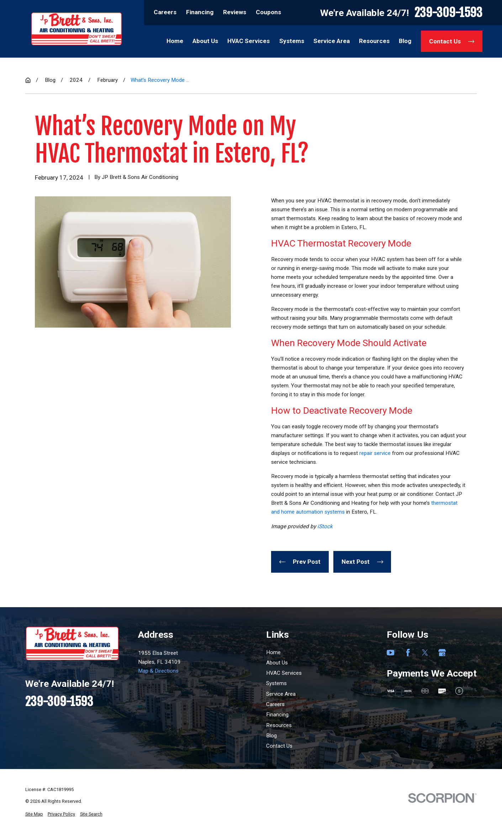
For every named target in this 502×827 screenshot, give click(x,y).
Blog (271, 735)
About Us (277, 662)
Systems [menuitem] (291, 40)
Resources (279, 725)
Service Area (281, 694)
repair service (375, 453)
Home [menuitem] (175, 40)
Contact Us (451, 41)
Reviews (234, 12)
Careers (165, 12)
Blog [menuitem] (405, 40)
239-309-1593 (448, 12)
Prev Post (300, 561)
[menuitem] (34, 814)
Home (273, 652)
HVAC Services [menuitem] (248, 40)
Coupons (268, 12)
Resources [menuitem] (374, 40)
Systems (276, 683)
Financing (199, 12)
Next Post (362, 561)
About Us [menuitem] (205, 40)
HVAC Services (284, 673)
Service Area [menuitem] (331, 40)
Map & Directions (158, 671)
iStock (325, 526)
